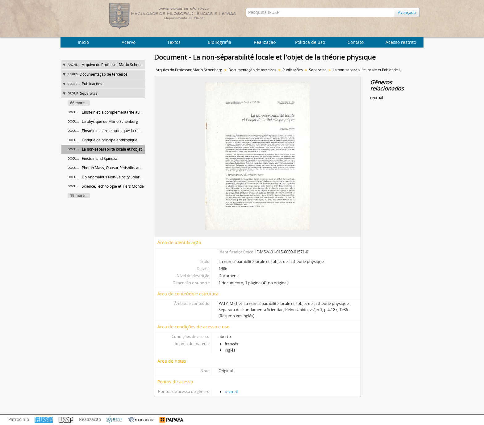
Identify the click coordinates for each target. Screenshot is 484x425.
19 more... (78, 195)
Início (83, 42)
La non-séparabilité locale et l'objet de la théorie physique (131, 149)
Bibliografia (219, 42)
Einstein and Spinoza (99, 158)
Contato (356, 42)
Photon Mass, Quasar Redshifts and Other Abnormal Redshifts (135, 167)
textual (231, 391)
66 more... (78, 103)
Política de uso (310, 42)
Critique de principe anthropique (109, 140)
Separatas (89, 93)
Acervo (129, 42)
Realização (265, 42)
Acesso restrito (401, 42)
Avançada (407, 12)
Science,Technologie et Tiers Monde (113, 186)
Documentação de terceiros (103, 74)
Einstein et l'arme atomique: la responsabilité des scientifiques (135, 130)
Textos (174, 42)
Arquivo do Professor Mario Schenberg (115, 64)
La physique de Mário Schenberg (110, 121)
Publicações (92, 83)
